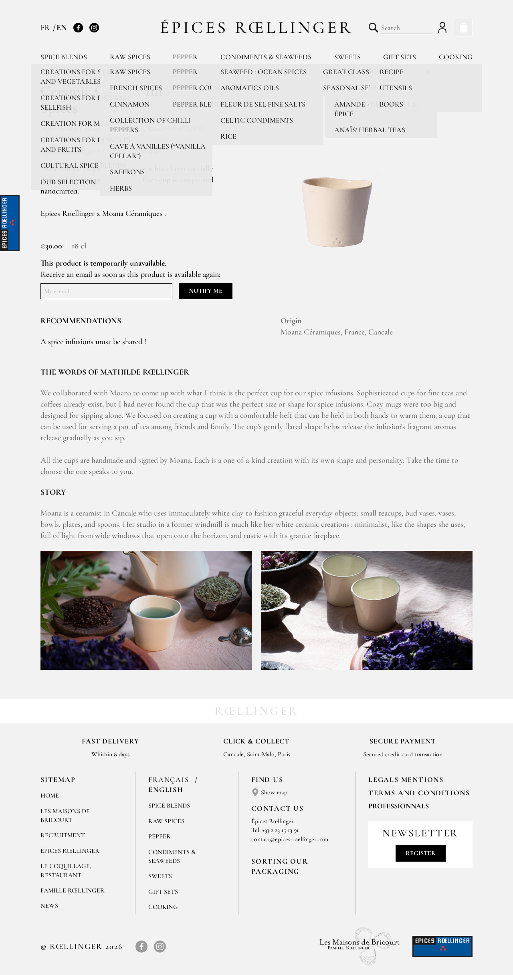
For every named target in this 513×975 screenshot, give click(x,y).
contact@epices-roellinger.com (289, 839)
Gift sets (399, 56)
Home (49, 796)
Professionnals (398, 806)
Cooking (456, 56)
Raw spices (130, 56)
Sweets (347, 56)
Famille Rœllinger (72, 890)
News (49, 906)
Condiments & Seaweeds (265, 56)
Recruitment (62, 835)
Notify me (205, 291)
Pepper (185, 56)
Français (169, 779)
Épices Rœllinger (256, 27)
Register (421, 853)
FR (46, 27)
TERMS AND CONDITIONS (419, 792)
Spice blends (63, 56)
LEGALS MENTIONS (406, 779)
